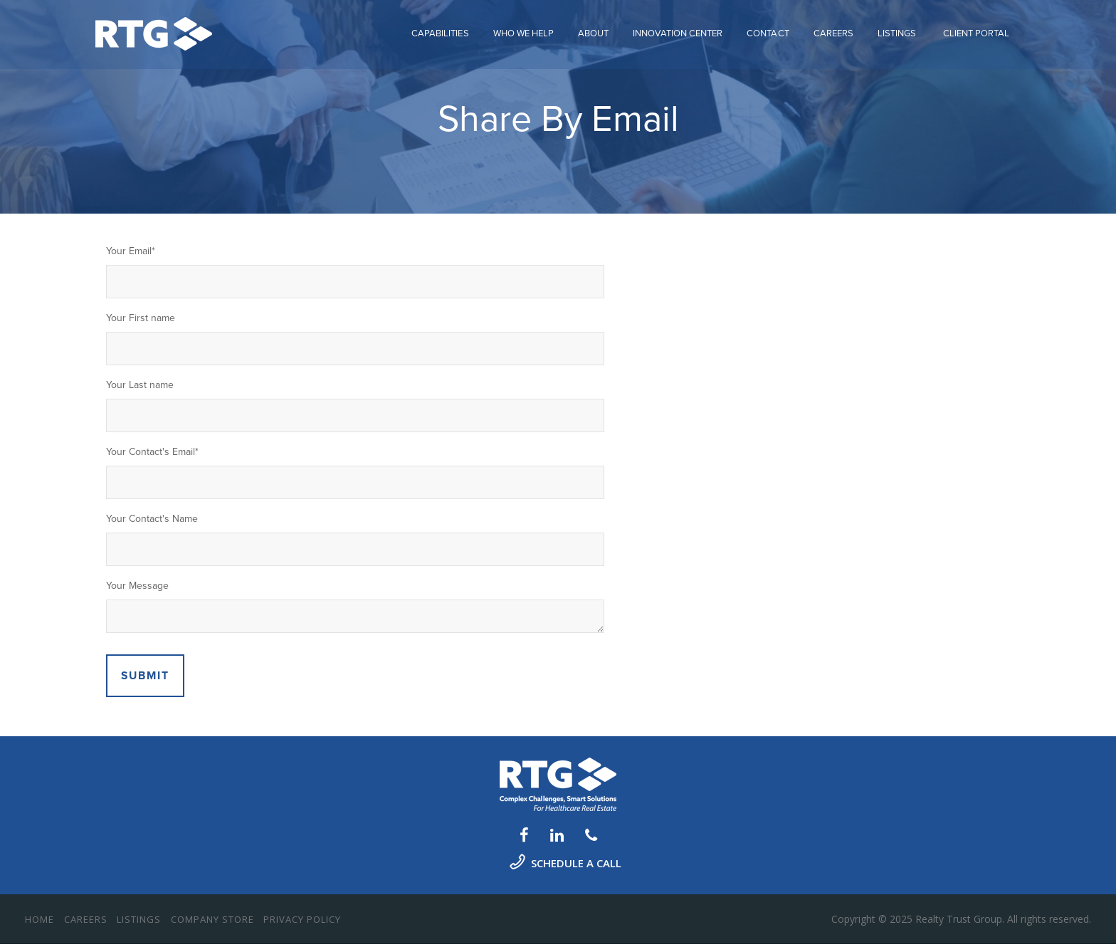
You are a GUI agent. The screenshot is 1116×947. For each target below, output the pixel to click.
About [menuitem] (593, 30)
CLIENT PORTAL (976, 30)
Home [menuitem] (39, 922)
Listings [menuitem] (897, 30)
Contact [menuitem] (768, 30)
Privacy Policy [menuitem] (302, 922)
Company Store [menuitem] (212, 922)
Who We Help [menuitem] (523, 30)
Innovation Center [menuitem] (677, 30)
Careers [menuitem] (833, 30)
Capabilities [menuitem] (439, 30)
